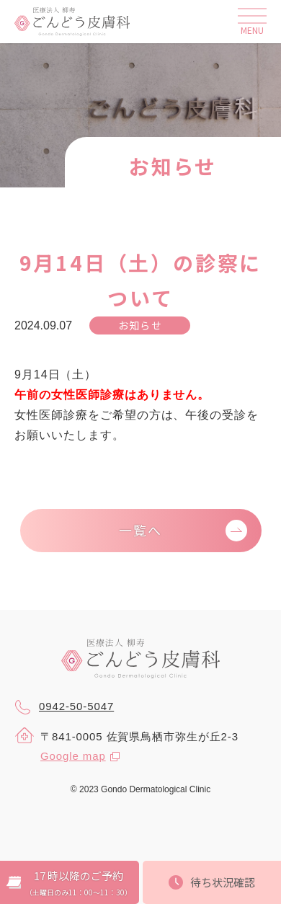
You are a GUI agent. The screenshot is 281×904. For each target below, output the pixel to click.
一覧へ (140, 529)
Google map (73, 756)
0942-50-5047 (64, 707)
